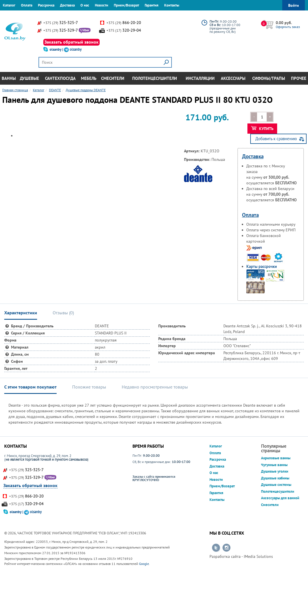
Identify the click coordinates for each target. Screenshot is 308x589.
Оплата (26, 5)
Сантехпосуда (60, 78)
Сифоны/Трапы (268, 78)
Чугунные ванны (274, 464)
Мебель (89, 78)
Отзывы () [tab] (63, 312)
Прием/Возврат (126, 5)
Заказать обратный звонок (71, 42)
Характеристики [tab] (20, 312)
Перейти (216, 548)
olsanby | (57, 49)
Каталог (9, 5)
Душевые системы (276, 484)
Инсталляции (200, 78)
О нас (84, 5)
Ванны (9, 78)
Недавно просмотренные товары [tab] (155, 387)
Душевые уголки (274, 471)
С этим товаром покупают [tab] (30, 387)
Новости (101, 5)
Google (144, 564)
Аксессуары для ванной (280, 498)
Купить (262, 128)
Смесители (112, 78)
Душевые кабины (275, 478)
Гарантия (152, 5)
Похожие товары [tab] (89, 387)
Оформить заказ (288, 27)
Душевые (29, 78)
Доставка (67, 5)
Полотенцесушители (154, 78)
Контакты (171, 5)
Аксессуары (233, 78)
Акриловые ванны (275, 458)
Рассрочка (46, 5)
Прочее (298, 78)
